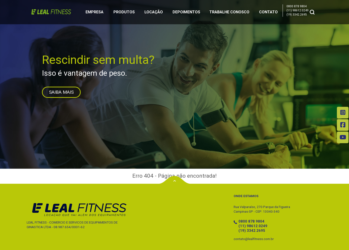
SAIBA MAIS (61, 92)
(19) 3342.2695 (296, 14)
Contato (268, 12)
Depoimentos (186, 12)
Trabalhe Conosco (229, 12)
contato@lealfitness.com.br (254, 239)
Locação (153, 12)
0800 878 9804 (296, 6)
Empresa (94, 12)
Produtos (124, 12)
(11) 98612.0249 (297, 10)
